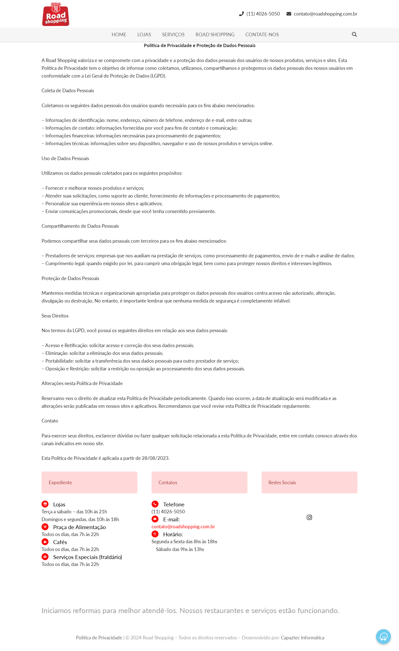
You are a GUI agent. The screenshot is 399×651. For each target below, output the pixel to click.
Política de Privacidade (99, 637)
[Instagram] (309, 517)
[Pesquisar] (354, 34)
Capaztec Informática (302, 637)
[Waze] (383, 636)
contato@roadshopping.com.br (183, 526)
